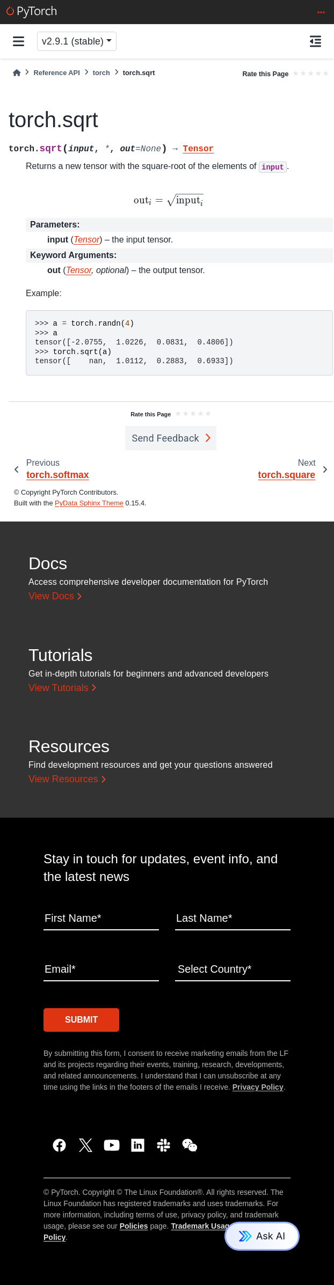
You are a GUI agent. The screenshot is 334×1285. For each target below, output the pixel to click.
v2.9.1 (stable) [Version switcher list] (73, 41)
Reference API (56, 73)
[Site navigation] (18, 41)
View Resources (63, 779)
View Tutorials (58, 687)
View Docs (51, 596)
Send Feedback (165, 438)
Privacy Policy (258, 1087)
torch (101, 73)
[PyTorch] (31, 12)
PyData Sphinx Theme (89, 503)
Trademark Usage (202, 1226)
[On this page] (315, 41)
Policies (134, 1226)
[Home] (16, 72)
